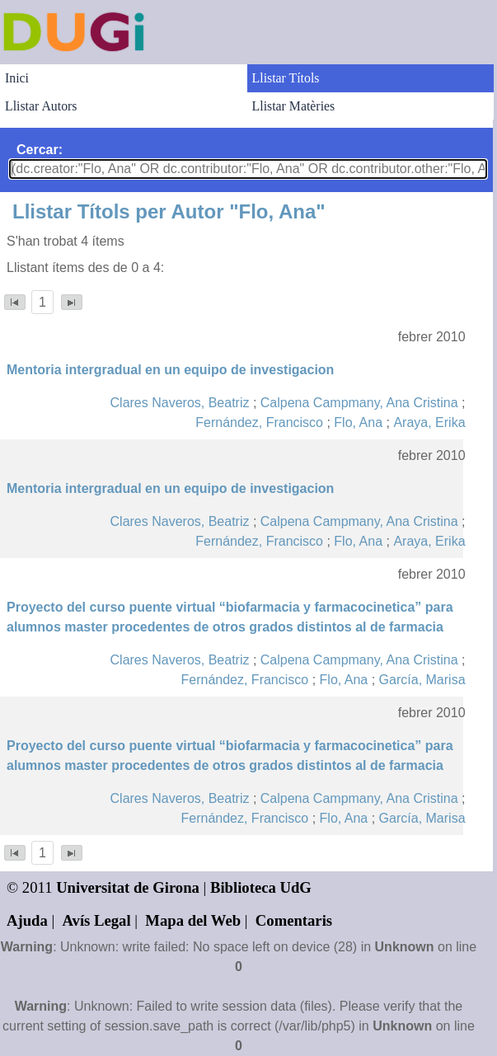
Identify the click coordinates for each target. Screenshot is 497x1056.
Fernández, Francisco (259, 422)
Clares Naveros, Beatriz (180, 403)
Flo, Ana (358, 422)
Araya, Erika (429, 422)
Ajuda (27, 920)
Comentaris (294, 920)
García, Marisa (422, 680)
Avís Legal (97, 920)
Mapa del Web (193, 920)
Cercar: (39, 150)
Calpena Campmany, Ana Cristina (359, 403)
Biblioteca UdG (261, 887)
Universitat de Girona (127, 887)
